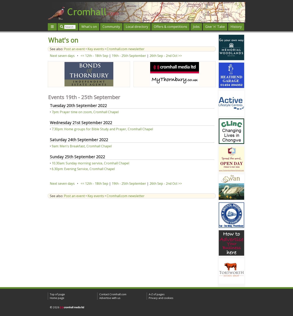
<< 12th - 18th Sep (94, 55)
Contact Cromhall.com (112, 294)
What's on (89, 26)
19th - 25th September (129, 55)
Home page (57, 298)
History (236, 26)
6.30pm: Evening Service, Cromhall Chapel (83, 169)
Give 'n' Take (215, 26)
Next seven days (62, 55)
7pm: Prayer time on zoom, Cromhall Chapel (85, 112)
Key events (95, 49)
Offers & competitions (170, 26)
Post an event (74, 49)
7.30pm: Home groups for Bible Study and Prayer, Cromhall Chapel (102, 129)
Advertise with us (109, 298)
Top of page (57, 294)
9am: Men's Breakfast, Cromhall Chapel (82, 146)
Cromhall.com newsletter (125, 49)
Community (111, 26)
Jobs (196, 26)
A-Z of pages (157, 294)
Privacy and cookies (161, 298)
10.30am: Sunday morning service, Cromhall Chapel (90, 163)
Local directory (137, 26)
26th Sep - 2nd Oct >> (166, 55)
